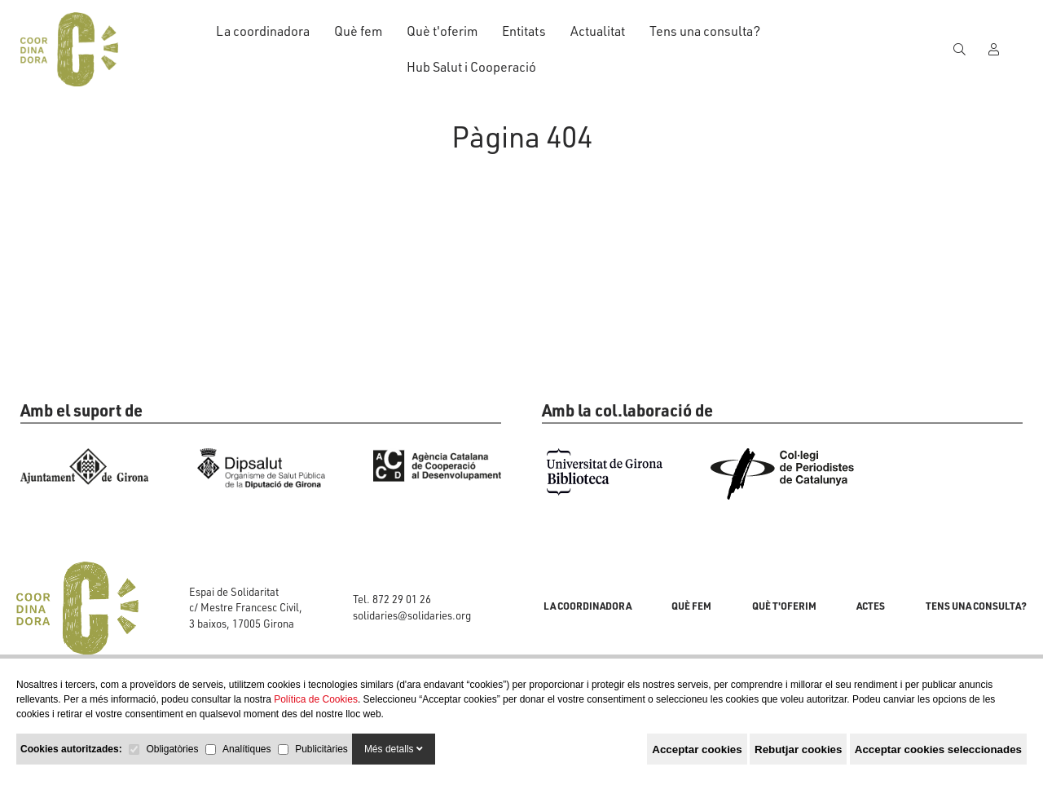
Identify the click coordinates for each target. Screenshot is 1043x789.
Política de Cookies (316, 699)
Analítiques (246, 749)
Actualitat (597, 31)
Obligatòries (172, 749)
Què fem (358, 31)
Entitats (524, 31)
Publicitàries (321, 749)
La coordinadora (263, 31)
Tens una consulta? (704, 31)
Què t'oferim (442, 31)
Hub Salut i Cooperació (471, 67)
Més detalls (393, 749)
